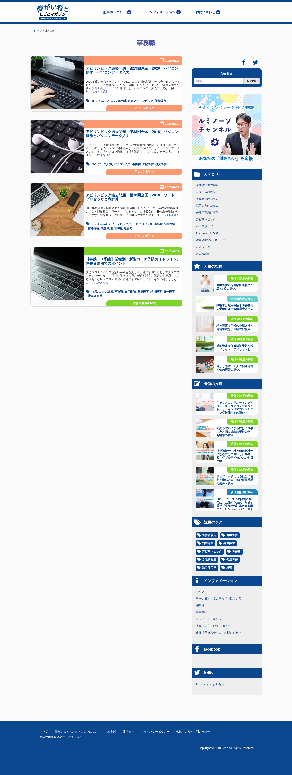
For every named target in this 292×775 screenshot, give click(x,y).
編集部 (200, 605)
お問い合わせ (205, 12)
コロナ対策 (106, 290)
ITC (94, 164)
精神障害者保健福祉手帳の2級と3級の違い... (234, 287)
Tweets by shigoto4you (210, 684)
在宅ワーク (203, 247)
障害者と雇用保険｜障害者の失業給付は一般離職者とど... (234, 307)
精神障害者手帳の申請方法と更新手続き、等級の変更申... (234, 327)
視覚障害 (160, 100)
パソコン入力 (122, 164)
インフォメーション (160, 12)
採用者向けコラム (207, 205)
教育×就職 (202, 253)
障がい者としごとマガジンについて (218, 598)
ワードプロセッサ (141, 223)
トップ (200, 591)
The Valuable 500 (207, 233)
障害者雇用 (95, 295)
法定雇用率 (209, 567)
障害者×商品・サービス (211, 240)
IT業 (94, 290)
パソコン (110, 100)
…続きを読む (98, 91)
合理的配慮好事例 (207, 212)
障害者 (236, 551)
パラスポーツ (204, 226)
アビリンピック (144, 108)
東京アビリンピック (140, 100)
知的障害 (148, 164)
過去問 (128, 227)
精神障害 (93, 227)
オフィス (97, 100)
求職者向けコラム (207, 198)
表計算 (105, 227)
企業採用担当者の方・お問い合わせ (218, 632)
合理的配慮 (209, 559)
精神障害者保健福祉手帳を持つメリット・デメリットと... (234, 347)
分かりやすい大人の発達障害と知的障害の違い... (234, 368)
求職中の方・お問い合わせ (213, 625)
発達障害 (143, 290)
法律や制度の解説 (144, 302)
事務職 (122, 100)
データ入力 (105, 164)
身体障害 (116, 227)
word (104, 223)
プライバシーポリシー (210, 619)
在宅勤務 (130, 290)
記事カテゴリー (114, 12)
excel (95, 223)
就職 (229, 567)
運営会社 (201, 612)
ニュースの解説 (206, 191)
